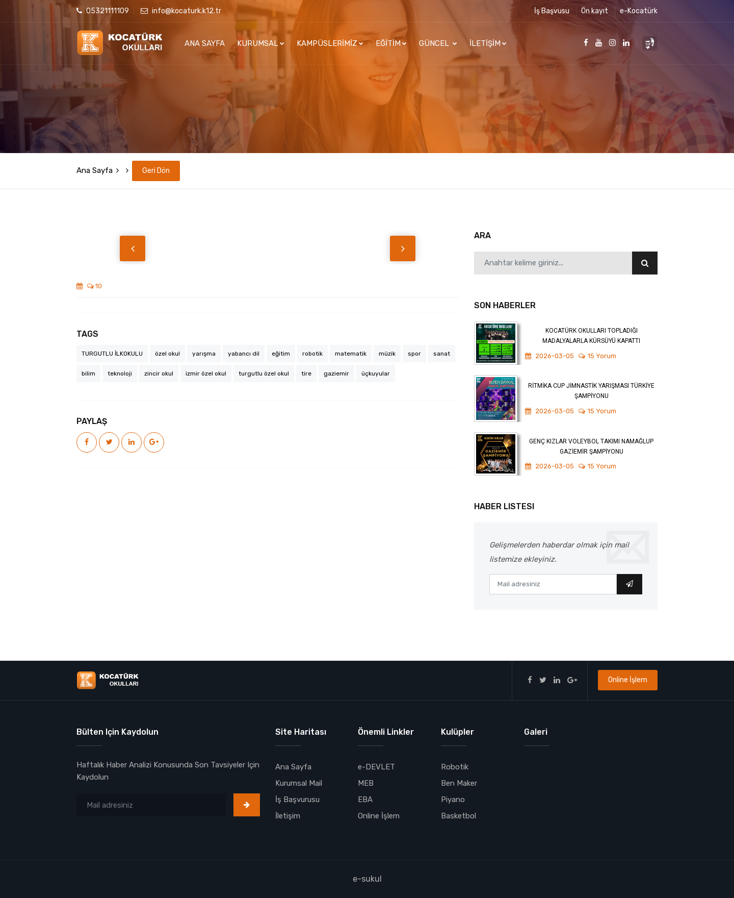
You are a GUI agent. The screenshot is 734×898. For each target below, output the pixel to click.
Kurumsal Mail (298, 783)
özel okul (167, 353)
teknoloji (120, 373)
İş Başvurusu (297, 799)
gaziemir (336, 373)
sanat (441, 353)
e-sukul (367, 879)
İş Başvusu (551, 11)
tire (306, 373)
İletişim (287, 815)
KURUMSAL (260, 43)
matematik (350, 353)
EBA (365, 799)
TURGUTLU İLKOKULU (112, 353)
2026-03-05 (549, 356)
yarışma (204, 353)
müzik (387, 353)
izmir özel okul (206, 373)
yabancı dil (243, 353)
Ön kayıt (594, 11)
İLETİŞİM (488, 43)
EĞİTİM (391, 43)
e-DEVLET (376, 766)
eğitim (281, 353)
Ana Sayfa (94, 170)
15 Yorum (597, 356)
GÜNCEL (438, 43)
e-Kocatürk (639, 11)
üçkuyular (375, 373)
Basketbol (458, 815)
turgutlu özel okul (264, 373)
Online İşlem (627, 680)
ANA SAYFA (205, 43)
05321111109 (102, 11)
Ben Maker (459, 783)
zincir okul (158, 373)
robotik (312, 353)
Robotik (454, 766)
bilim (88, 373)
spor (414, 353)
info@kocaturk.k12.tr (181, 11)
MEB (366, 783)
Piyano (453, 799)
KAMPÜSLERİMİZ (330, 43)
